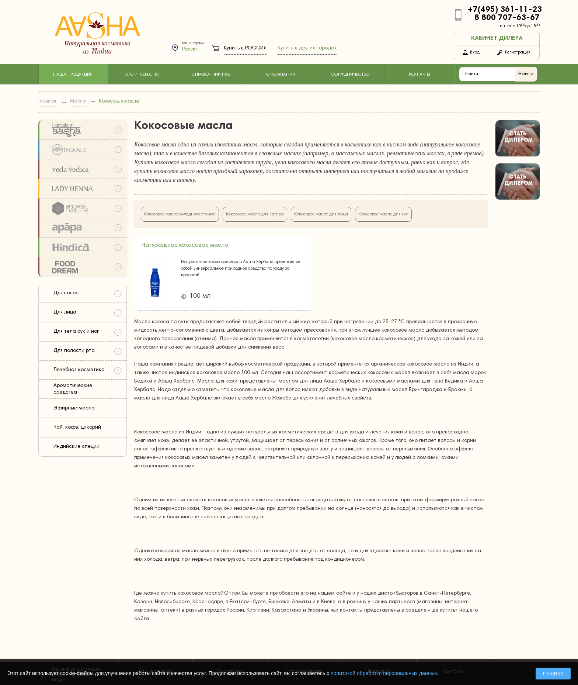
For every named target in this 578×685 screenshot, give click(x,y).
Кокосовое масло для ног (383, 214)
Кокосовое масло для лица (321, 214)
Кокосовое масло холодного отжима (180, 214)
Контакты (419, 74)
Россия (190, 49)
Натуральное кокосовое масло (185, 245)
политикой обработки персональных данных (384, 673)
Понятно (553, 674)
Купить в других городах (307, 48)
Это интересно (142, 74)
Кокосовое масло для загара (255, 214)
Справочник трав (211, 74)
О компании (280, 74)
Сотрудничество (350, 74)
